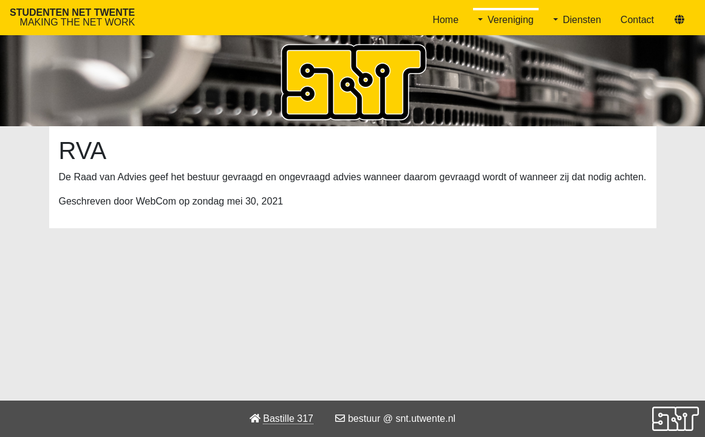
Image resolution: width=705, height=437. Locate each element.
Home (445, 20)
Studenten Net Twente (72, 17)
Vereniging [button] (511, 20)
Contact (637, 20)
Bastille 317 (288, 418)
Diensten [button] (582, 20)
